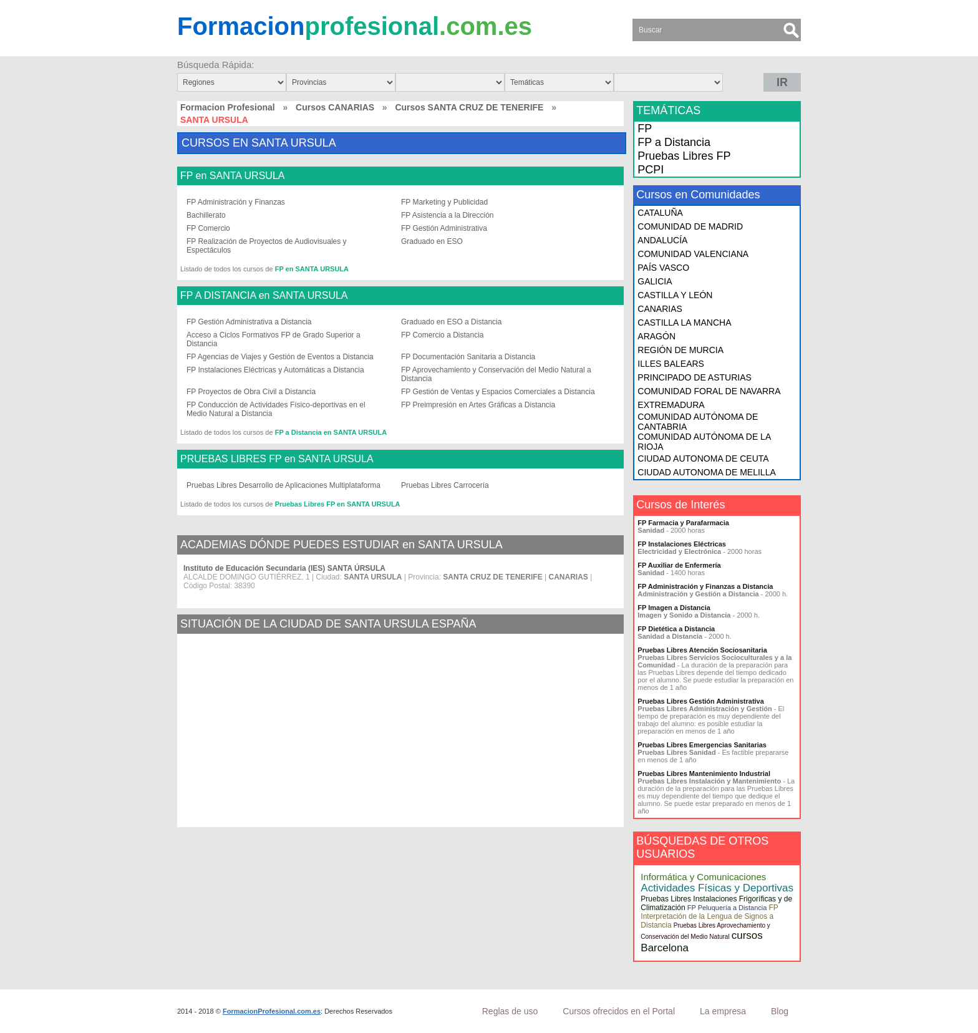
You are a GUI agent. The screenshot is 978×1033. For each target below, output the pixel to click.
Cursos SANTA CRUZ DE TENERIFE (469, 107)
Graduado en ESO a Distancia (451, 322)
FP (644, 128)
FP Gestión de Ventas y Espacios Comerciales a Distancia (498, 391)
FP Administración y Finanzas (235, 202)
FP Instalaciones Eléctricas (681, 544)
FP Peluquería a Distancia (727, 907)
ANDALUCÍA (662, 240)
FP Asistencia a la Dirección (447, 215)
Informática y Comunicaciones (703, 876)
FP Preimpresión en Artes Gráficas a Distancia (478, 404)
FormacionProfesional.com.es (272, 1011)
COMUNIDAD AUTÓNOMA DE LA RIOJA (703, 442)
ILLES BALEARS (670, 364)
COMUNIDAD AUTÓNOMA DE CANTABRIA (697, 422)
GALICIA (654, 281)
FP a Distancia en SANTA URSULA (331, 432)
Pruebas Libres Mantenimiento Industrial (703, 773)
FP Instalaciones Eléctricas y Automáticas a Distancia (275, 370)
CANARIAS (659, 309)
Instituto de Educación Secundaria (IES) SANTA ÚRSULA (284, 568)
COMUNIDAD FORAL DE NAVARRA (708, 391)
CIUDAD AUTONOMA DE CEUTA (702, 458)
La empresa (723, 1011)
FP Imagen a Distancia (673, 607)
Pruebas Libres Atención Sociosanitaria (702, 650)
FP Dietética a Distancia (676, 629)
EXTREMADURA (670, 405)
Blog (779, 1011)
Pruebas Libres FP (683, 156)
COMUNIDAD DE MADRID (690, 226)
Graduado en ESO (432, 241)
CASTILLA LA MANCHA (684, 322)
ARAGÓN (656, 336)
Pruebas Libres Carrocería (445, 485)
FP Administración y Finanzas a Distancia (705, 586)
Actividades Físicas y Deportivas (717, 888)
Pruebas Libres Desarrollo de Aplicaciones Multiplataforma (283, 485)
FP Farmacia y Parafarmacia (683, 522)
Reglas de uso (510, 1011)
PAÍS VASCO (663, 268)
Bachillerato (206, 215)
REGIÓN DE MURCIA (680, 350)
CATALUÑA (660, 213)
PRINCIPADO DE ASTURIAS (694, 377)
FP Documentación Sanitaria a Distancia (468, 356)
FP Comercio (208, 228)
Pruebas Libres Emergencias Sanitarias (702, 745)
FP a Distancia (673, 142)
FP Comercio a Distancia (442, 335)
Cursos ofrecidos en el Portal (619, 1011)
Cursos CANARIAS (335, 107)
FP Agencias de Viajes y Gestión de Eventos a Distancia (280, 356)
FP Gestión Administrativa (444, 228)
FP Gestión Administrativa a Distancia (249, 322)
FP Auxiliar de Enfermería (678, 565)
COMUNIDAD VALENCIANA (692, 254)
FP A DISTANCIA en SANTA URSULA (264, 296)
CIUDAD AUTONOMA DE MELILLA (706, 472)
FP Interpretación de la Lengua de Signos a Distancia (709, 916)
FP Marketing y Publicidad (444, 202)
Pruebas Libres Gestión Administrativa (700, 701)
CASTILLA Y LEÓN (674, 295)
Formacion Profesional (227, 107)
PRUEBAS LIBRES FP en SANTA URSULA (277, 459)
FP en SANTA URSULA (232, 176)
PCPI (650, 169)
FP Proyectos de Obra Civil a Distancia (251, 391)
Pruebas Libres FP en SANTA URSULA (337, 504)
